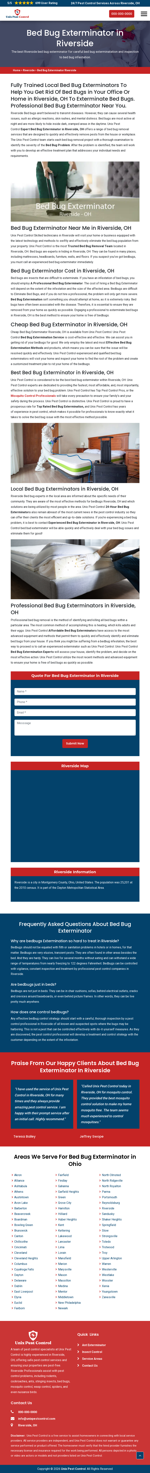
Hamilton (64, 1208)
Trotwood (108, 1247)
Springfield (109, 1225)
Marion (62, 1264)
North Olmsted (111, 1175)
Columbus (20, 1264)
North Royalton (111, 1186)
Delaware (20, 1280)
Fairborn (19, 1308)
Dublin (18, 1286)
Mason (62, 1275)
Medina (63, 1286)
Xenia (105, 1286)
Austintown (21, 1197)
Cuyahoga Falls (24, 1269)
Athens (18, 1191)
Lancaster (64, 1241)
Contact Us (90, 1365)
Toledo (106, 1241)
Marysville (65, 1269)
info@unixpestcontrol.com (36, 1418)
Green (62, 1197)
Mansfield (64, 1258)
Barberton (20, 1208)
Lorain (62, 1253)
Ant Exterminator (94, 1345)
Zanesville (108, 1297)
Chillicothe (21, 1241)
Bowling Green (23, 1225)
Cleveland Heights (26, 1258)
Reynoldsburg (111, 1203)
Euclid (18, 1302)
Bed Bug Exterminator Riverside (56, 70)
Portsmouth (109, 1197)
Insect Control (92, 1352)
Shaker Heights (112, 1219)
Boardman (20, 1219)
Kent (61, 1225)
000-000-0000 (121, 14)
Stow (105, 1230)
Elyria (17, 1297)
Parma (106, 1191)
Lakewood (65, 1236)
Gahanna (63, 1186)
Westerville (109, 1269)
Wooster (107, 1280)
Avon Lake (21, 1203)
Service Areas (92, 1359)
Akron (18, 1175)
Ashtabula (20, 1186)
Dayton (18, 1275)
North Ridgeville (112, 1180)
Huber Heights (67, 1219)
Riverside (29, 70)
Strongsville (109, 1236)
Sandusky (108, 1214)
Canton (18, 1236)
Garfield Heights (68, 1191)
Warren (106, 1264)
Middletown (65, 1297)
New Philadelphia (69, 1302)
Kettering (64, 1230)
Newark (63, 1308)
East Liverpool (23, 1291)
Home (17, 70)
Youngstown (110, 1291)
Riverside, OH (27, 1425)
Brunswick (21, 1230)
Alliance (19, 1180)
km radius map (75, 815)
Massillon (64, 1280)
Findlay (62, 1180)
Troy (104, 1253)
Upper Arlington (112, 1258)
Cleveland (20, 1253)
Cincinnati (20, 1247)
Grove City (64, 1203)
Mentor (62, 1291)
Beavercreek (22, 1214)
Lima (61, 1247)
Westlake (108, 1275)
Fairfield (63, 1175)
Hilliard (62, 1214)
